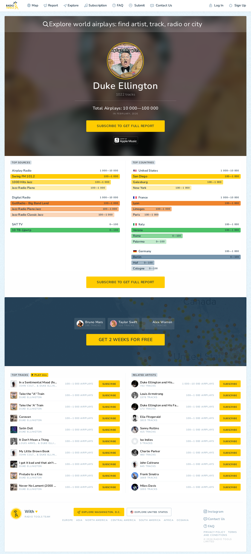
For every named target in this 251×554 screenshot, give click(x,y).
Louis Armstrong (28, 443)
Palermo (139, 242)
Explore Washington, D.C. (99, 512)
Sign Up (237, 5)
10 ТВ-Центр (21, 230)
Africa (168, 520)
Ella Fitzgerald (150, 417)
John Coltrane (27, 386)
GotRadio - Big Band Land (30, 203)
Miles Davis (148, 486)
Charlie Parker (150, 451)
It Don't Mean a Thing (34, 440)
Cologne (139, 268)
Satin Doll (26, 428)
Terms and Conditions (220, 534)
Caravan (25, 417)
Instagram (214, 511)
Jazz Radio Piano (23, 188)
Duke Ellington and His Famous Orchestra (165, 405)
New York (140, 188)
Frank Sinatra (149, 474)
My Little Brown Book (34, 451)
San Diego (140, 176)
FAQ (117, 5)
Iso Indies (146, 440)
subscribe (109, 384)
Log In (216, 5)
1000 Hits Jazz (22, 182)
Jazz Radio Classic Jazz (27, 215)
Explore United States (149, 512)
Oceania (183, 520)
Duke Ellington (48, 386)
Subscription (95, 5)
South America (150, 520)
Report (51, 5)
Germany (144, 251)
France (143, 197)
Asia (79, 520)
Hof (135, 263)
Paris (136, 215)
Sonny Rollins (149, 428)
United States (148, 171)
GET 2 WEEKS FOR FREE (126, 340)
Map (32, 5)
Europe (67, 520)
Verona (138, 230)
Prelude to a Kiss (30, 474)
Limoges (139, 209)
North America (96, 520)
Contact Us (161, 5)
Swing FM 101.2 (23, 176)
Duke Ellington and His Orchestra (163, 382)
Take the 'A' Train (31, 405)
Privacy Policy (214, 532)
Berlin (137, 257)
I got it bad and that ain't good (40, 463)
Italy (141, 224)
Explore (71, 5)
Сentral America (123, 520)
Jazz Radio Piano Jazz (26, 209)
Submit (137, 5)
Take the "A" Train (31, 394)
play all (39, 375)
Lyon (136, 203)
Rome (137, 236)
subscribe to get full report (125, 126)
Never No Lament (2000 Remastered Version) (44, 486)
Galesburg (140, 182)
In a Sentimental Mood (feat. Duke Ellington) (44, 382)
